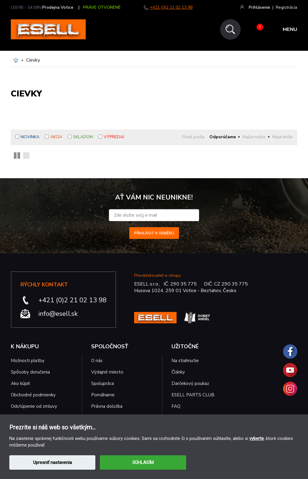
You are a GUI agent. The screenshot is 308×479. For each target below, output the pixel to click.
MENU (290, 29)
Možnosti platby (28, 361)
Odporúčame (222, 137)
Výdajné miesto (108, 372)
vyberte (256, 438)
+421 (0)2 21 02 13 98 (171, 7)
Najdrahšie (282, 137)
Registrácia (286, 7)
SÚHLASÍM (143, 462)
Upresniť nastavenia (52, 462)
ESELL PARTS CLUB (192, 395)
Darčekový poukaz (190, 383)
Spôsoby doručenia (30, 372)
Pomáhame (103, 395)
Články (178, 372)
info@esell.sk (58, 313)
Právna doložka (106, 406)
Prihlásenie (259, 7)
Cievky (33, 60)
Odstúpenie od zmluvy (34, 406)
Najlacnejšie (254, 137)
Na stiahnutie (185, 361)
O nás (97, 361)
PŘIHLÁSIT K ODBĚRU (154, 233)
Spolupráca (102, 383)
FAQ (175, 406)
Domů (15, 60)
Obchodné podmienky (33, 395)
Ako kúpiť (20, 383)
